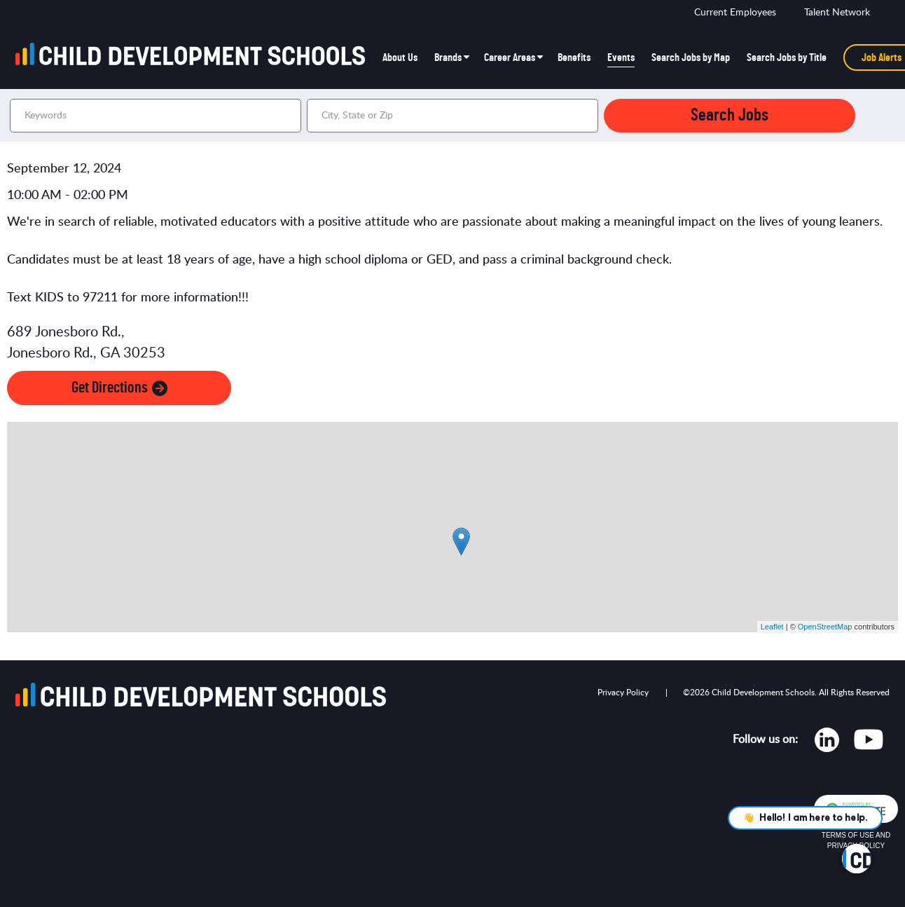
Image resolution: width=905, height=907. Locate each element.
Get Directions (119, 388)
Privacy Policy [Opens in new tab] (623, 692)
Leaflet (772, 626)
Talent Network (837, 13)
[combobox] (452, 115)
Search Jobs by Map (690, 57)
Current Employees (735, 13)
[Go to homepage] (194, 57)
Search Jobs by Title (787, 57)
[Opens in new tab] (827, 743)
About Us (399, 57)
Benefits (574, 57)
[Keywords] (155, 115)
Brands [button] (448, 57)
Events (621, 57)
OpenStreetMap (825, 626)
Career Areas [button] (509, 57)
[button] (585, 115)
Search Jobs (729, 115)
